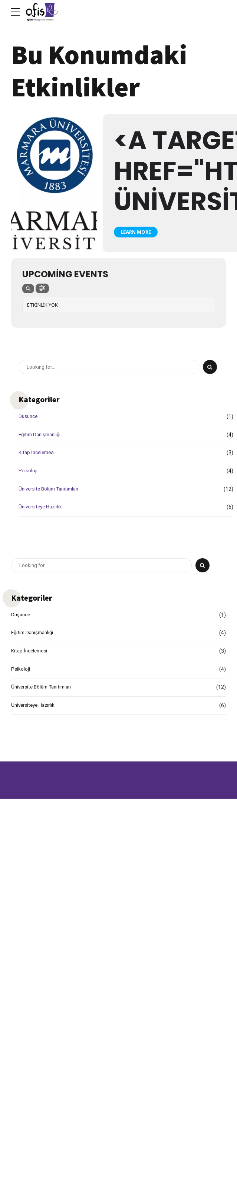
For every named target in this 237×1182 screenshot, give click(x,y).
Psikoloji (28, 471)
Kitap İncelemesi (38, 453)
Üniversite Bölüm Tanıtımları (51, 489)
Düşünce (29, 417)
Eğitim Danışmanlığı (42, 435)
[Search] (210, 367)
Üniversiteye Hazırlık (42, 507)
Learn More (136, 232)
